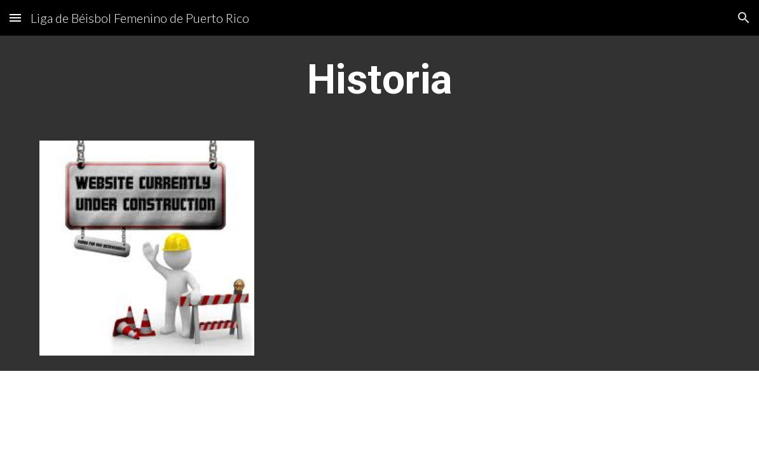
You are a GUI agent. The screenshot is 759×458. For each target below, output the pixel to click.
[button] (15, 17)
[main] (379, 80)
